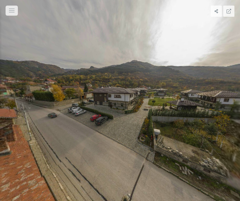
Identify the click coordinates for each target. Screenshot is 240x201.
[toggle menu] (12, 11)
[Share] (216, 11)
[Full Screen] (228, 11)
